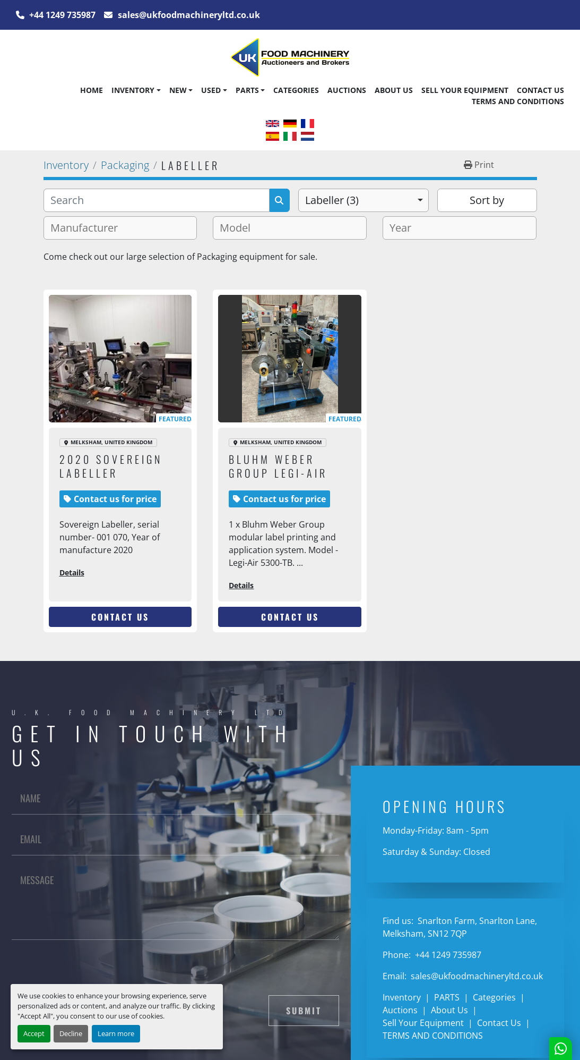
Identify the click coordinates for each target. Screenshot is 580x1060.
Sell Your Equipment (464, 90)
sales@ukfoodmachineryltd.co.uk (188, 15)
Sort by (487, 200)
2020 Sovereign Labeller (110, 466)
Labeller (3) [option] (332, 200)
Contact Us (540, 90)
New (178, 90)
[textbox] (88, 228)
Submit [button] (304, 1010)
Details (71, 572)
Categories (296, 90)
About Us (394, 90)
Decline (70, 1033)
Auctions (346, 90)
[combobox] (363, 200)
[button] (135, 90)
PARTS (247, 90)
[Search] (157, 200)
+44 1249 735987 (61, 15)
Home (91, 90)
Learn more (116, 1033)
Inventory (132, 90)
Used (211, 90)
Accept (34, 1033)
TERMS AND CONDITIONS (518, 101)
